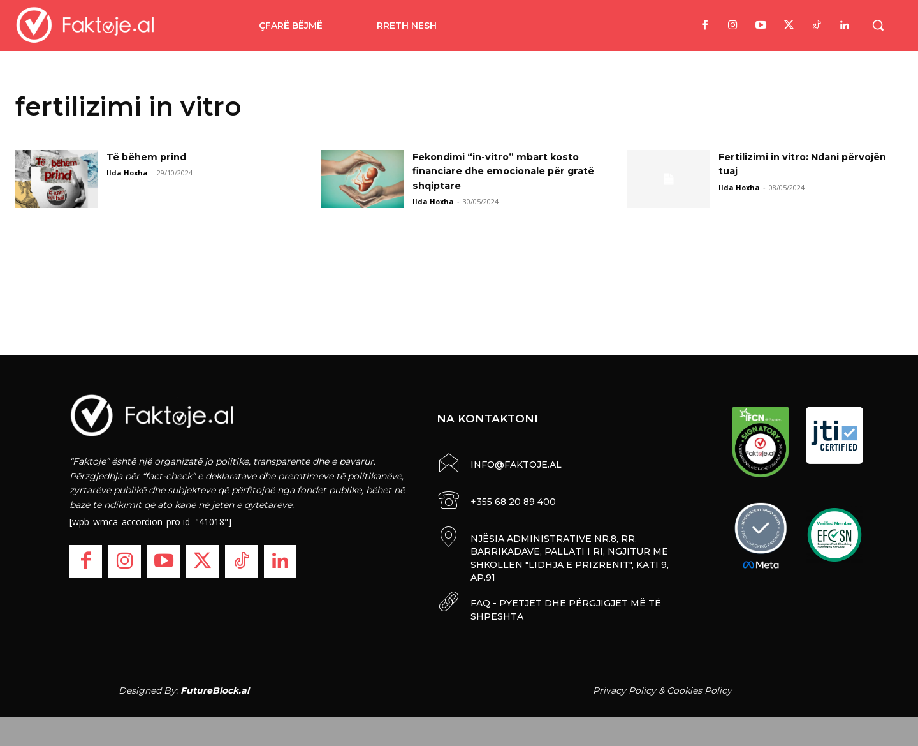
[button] (878, 25)
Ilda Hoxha (127, 172)
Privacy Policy (624, 687)
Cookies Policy (699, 687)
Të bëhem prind (150, 157)
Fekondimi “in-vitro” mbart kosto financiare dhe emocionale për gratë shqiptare (503, 171)
